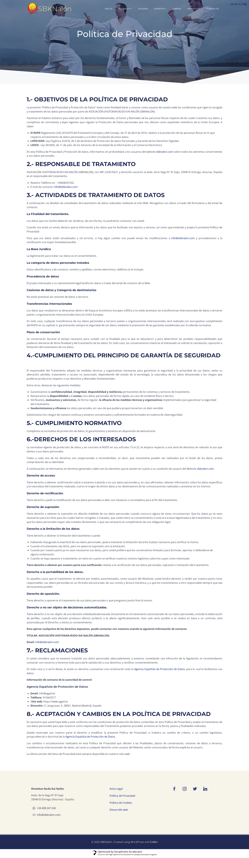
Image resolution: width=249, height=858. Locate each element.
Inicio (108, 8)
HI (239, 4)
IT (242, 4)
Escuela (125, 8)
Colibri (154, 843)
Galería (143, 8)
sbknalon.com (164, 152)
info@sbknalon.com (66, 187)
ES (245, 4)
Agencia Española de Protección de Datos (159, 669)
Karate (160, 8)
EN (232, 4)
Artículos (193, 8)
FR (235, 4)
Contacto (213, 8)
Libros (177, 8)
